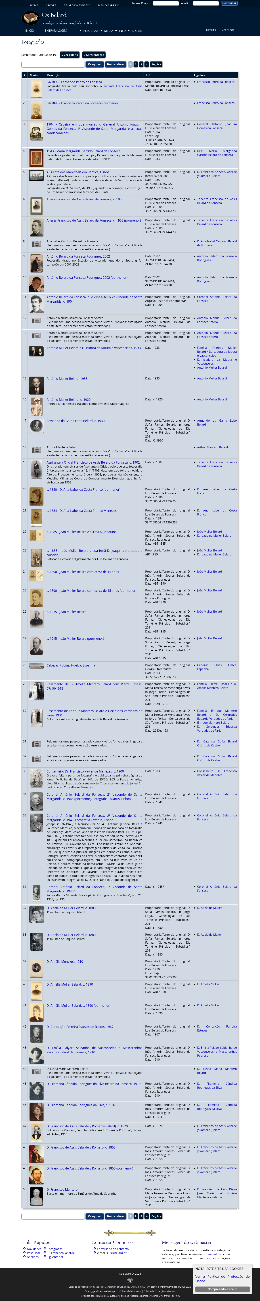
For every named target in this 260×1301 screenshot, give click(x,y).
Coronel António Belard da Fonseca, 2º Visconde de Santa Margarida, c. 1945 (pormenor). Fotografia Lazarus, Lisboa (94, 796)
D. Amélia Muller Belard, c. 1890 (70, 984)
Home (34, 5)
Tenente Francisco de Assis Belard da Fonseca (217, 201)
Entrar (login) (56, 31)
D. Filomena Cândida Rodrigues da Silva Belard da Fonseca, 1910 (94, 1084)
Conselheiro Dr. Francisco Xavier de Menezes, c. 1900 (85, 771)
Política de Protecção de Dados (159, 1291)
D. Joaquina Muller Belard (214, 536)
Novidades (34, 1249)
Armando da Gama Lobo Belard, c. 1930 (76, 421)
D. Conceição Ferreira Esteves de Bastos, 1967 (80, 1026)
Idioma (136, 31)
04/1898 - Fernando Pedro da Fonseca (74, 82)
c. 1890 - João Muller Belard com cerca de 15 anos (83, 572)
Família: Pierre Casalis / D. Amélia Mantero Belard (217, 686)
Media (108, 31)
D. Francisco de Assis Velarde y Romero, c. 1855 (81, 1147)
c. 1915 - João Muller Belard (66, 612)
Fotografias (54, 1249)
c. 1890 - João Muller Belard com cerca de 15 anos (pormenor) (91, 590)
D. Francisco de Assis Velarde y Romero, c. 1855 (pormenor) (90, 1168)
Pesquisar (33, 1253)
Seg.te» (156, 64)
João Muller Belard (209, 532)
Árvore (51, 5)
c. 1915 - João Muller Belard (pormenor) (75, 638)
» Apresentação (94, 55)
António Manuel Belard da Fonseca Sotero (217, 320)
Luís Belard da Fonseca (129, 1291)
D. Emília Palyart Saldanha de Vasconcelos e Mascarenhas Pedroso (217, 1052)
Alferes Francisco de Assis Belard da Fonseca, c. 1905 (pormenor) (94, 220)
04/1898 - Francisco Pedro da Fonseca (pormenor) (83, 103)
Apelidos (33, 1257)
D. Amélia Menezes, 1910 (65, 961)
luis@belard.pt (117, 1253)
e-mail (212, 1254)
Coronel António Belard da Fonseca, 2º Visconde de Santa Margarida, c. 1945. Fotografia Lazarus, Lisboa (94, 817)
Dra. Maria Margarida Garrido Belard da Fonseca (217, 153)
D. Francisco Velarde (61, 1253)
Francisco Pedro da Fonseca (216, 82)
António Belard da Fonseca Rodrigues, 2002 (78, 256)
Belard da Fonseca (77, 5)
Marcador (227, 30)
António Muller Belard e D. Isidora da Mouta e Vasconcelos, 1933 (94, 348)
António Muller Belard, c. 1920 (69, 399)
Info (122, 31)
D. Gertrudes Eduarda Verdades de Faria (217, 729)
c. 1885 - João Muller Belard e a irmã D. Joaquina (82, 532)
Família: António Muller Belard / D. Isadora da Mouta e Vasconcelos (217, 352)
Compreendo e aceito (222, 1289)
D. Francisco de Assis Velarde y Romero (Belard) (217, 174)
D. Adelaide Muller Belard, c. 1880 (71, 908)
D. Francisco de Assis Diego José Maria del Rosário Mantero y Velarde (217, 1193)
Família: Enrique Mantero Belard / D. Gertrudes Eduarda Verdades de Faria (217, 715)
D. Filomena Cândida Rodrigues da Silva (217, 1086)
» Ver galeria (69, 55)
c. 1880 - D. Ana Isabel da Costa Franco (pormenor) (83, 489)
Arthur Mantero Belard (212, 447)
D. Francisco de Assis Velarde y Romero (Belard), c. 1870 (87, 1126)
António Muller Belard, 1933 (67, 378)
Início (29, 31)
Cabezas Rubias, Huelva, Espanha (71, 665)
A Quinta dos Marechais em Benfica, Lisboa (78, 172)
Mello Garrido (108, 5)
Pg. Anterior (55, 1257)
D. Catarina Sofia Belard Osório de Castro (217, 743)
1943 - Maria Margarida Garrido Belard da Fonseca (83, 151)
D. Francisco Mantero (62, 1189)
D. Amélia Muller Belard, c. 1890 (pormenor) (78, 1005)
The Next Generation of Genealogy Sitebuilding (119, 1286)
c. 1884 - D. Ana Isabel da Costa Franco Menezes (82, 510)
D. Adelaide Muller (209, 908)
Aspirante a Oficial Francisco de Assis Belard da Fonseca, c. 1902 (93, 462)
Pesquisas (90, 31)
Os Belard (54, 15)
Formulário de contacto (113, 1249)
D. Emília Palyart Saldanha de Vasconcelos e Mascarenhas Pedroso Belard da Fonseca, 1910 (94, 1050)
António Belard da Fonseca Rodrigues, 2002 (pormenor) (87, 277)
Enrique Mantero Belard (213, 723)
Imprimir (211, 30)
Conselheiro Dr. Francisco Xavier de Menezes (217, 773)
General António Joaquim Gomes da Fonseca (217, 126)
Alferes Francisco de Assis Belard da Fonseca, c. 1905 (85, 199)
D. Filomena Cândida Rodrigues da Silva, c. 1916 (81, 1105)
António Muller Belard (212, 368)
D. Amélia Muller (208, 984)
